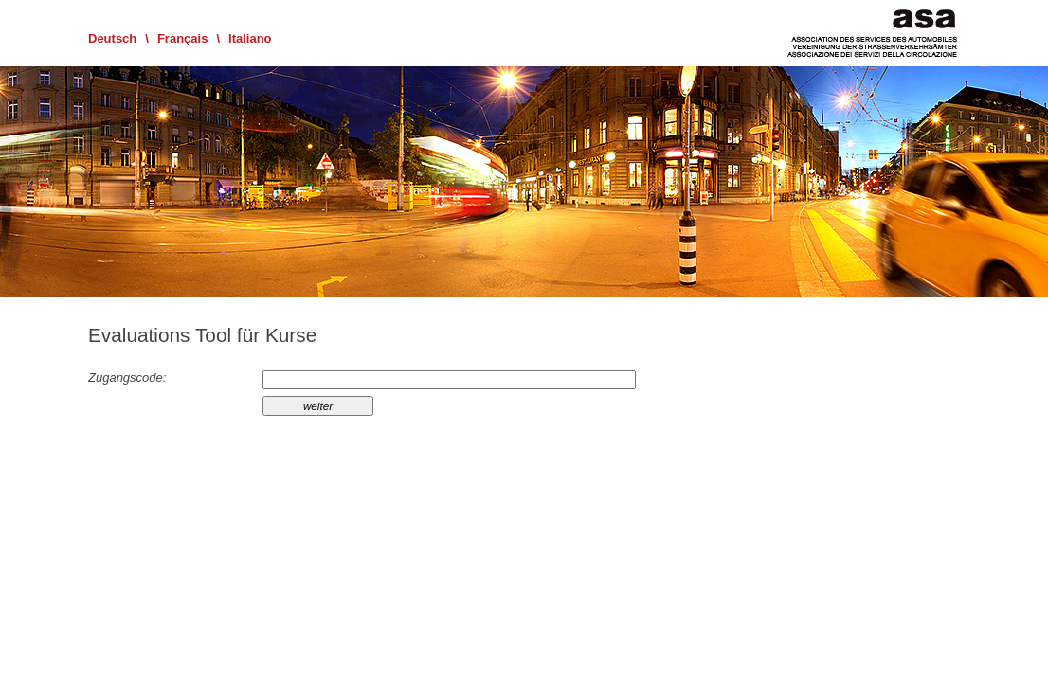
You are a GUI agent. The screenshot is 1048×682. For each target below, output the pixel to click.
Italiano (250, 38)
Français (182, 38)
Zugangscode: (127, 377)
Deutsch (112, 38)
